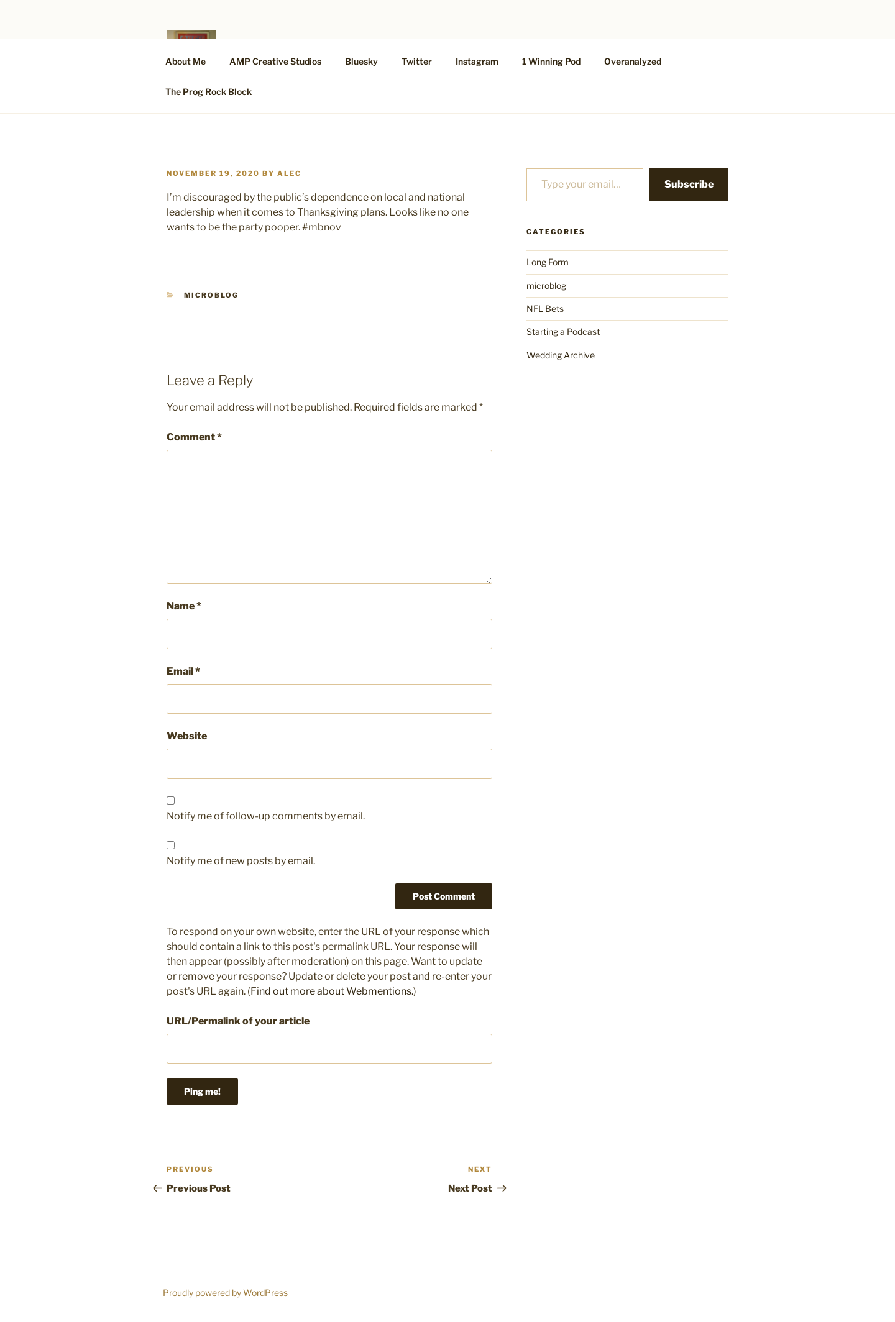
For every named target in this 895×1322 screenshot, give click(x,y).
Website (187, 736)
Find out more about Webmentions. (331, 991)
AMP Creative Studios (275, 61)
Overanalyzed (632, 61)
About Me (185, 61)
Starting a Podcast (563, 331)
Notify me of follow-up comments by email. (266, 816)
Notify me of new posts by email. (241, 861)
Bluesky (361, 61)
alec (289, 173)
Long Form (547, 262)
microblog (211, 295)
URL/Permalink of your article (238, 1021)
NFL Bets (545, 308)
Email (183, 671)
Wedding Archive (560, 355)
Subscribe (689, 184)
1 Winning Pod (551, 61)
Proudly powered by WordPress (225, 1292)
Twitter (417, 61)
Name (184, 606)
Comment (194, 437)
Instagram (477, 61)
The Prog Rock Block (208, 91)
